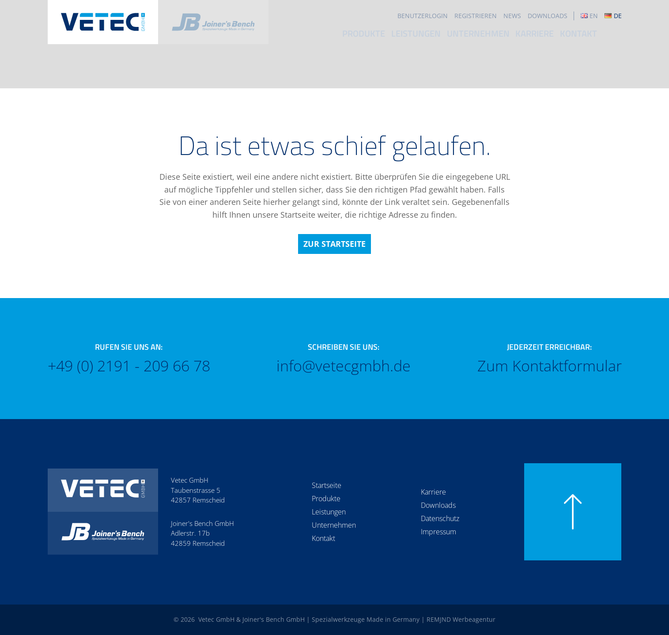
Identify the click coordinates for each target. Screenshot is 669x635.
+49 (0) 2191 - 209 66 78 (129, 365)
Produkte (388, 37)
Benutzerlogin (422, 15)
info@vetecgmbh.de (343, 365)
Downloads (547, 15)
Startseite (326, 485)
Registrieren (475, 15)
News (512, 15)
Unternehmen (503, 37)
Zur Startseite (334, 243)
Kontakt (605, 37)
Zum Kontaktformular (549, 365)
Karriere (560, 37)
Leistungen (440, 37)
